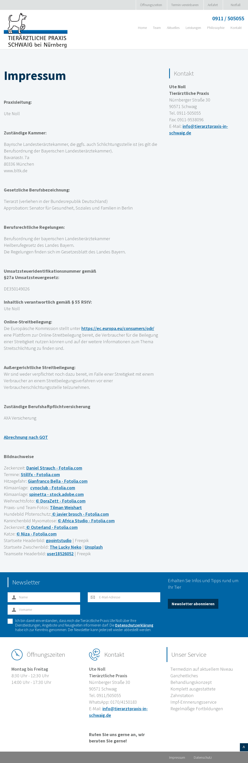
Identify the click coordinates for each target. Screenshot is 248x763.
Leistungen (193, 27)
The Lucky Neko (65, 547)
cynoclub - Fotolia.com (52, 488)
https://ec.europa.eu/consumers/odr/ (117, 328)
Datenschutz (203, 757)
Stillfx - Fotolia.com (40, 474)
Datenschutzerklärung (134, 625)
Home (142, 27)
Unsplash (94, 547)
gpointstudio (59, 540)
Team (157, 27)
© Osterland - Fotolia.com (51, 527)
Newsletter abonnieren (193, 603)
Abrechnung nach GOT (26, 437)
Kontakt (236, 27)
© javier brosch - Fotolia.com (80, 514)
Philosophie (215, 27)
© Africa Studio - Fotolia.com (86, 521)
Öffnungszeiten (151, 5)
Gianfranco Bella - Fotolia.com (57, 481)
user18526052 (60, 554)
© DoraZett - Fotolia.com (60, 501)
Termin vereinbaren (185, 5)
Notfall (235, 5)
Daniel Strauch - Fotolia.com (54, 468)
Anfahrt (213, 5)
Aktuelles (173, 27)
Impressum (177, 757)
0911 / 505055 (228, 18)
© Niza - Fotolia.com (36, 534)
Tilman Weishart (66, 507)
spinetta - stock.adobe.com (56, 494)
